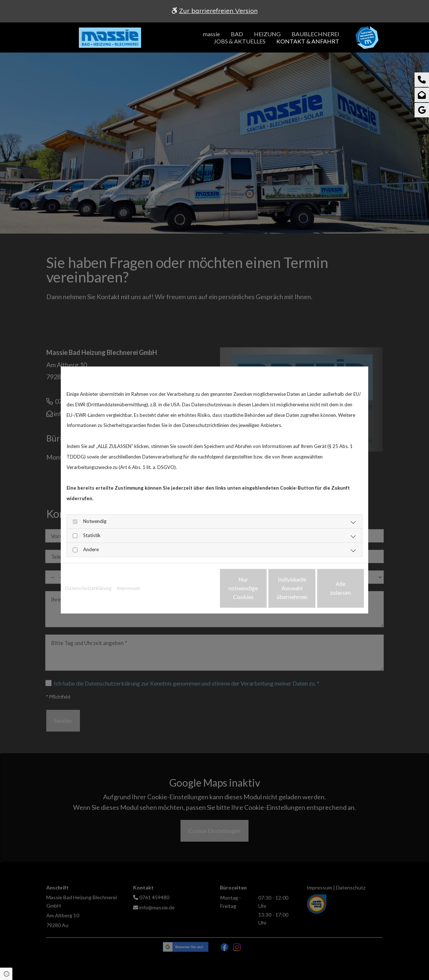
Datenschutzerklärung (88, 588)
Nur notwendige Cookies (193, 588)
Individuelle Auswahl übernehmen (262, 588)
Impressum (128, 588)
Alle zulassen (331, 588)
